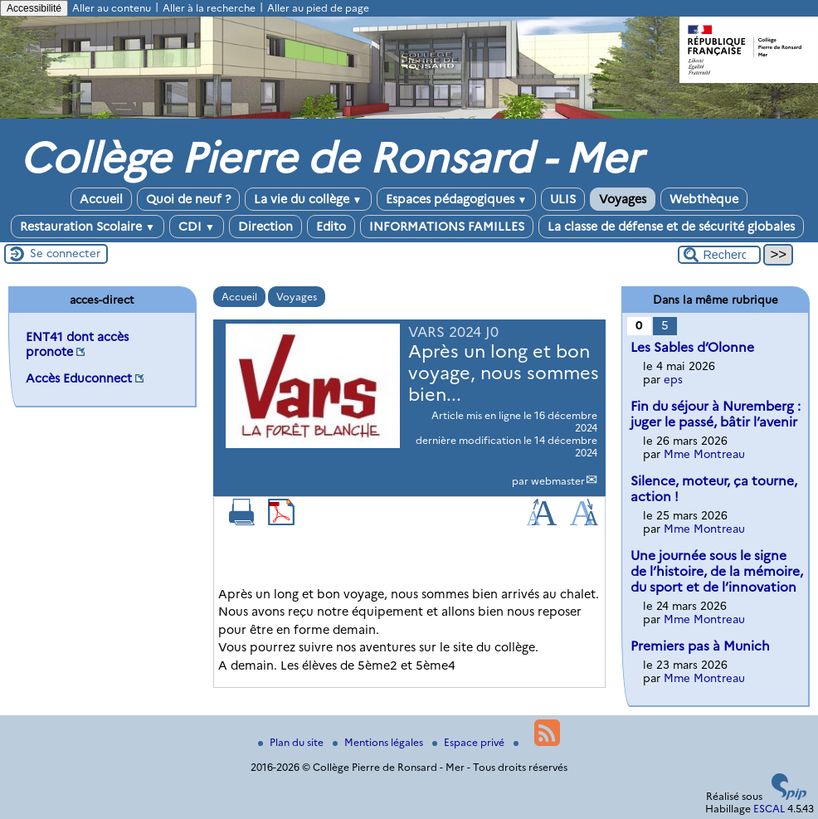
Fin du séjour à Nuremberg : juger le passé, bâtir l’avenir (716, 414)
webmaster (558, 481)
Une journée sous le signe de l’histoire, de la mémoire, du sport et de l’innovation (717, 571)
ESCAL (769, 808)
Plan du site (292, 742)
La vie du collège (308, 199)
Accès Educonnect (79, 378)
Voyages (622, 199)
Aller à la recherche (209, 8)
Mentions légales (379, 742)
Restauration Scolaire (87, 226)
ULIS (563, 199)
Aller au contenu (111, 8)
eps (673, 379)
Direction (265, 226)
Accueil (101, 199)
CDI (196, 226)
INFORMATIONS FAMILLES (446, 226)
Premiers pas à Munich (700, 646)
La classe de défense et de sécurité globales (671, 226)
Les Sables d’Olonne (692, 347)
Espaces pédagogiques (457, 199)
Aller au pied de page (318, 8)
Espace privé (469, 742)
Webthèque (703, 199)
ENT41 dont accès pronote (77, 344)
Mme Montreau (704, 454)
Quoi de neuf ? (188, 199)
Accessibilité (34, 8)
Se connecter (65, 253)
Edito (331, 226)
